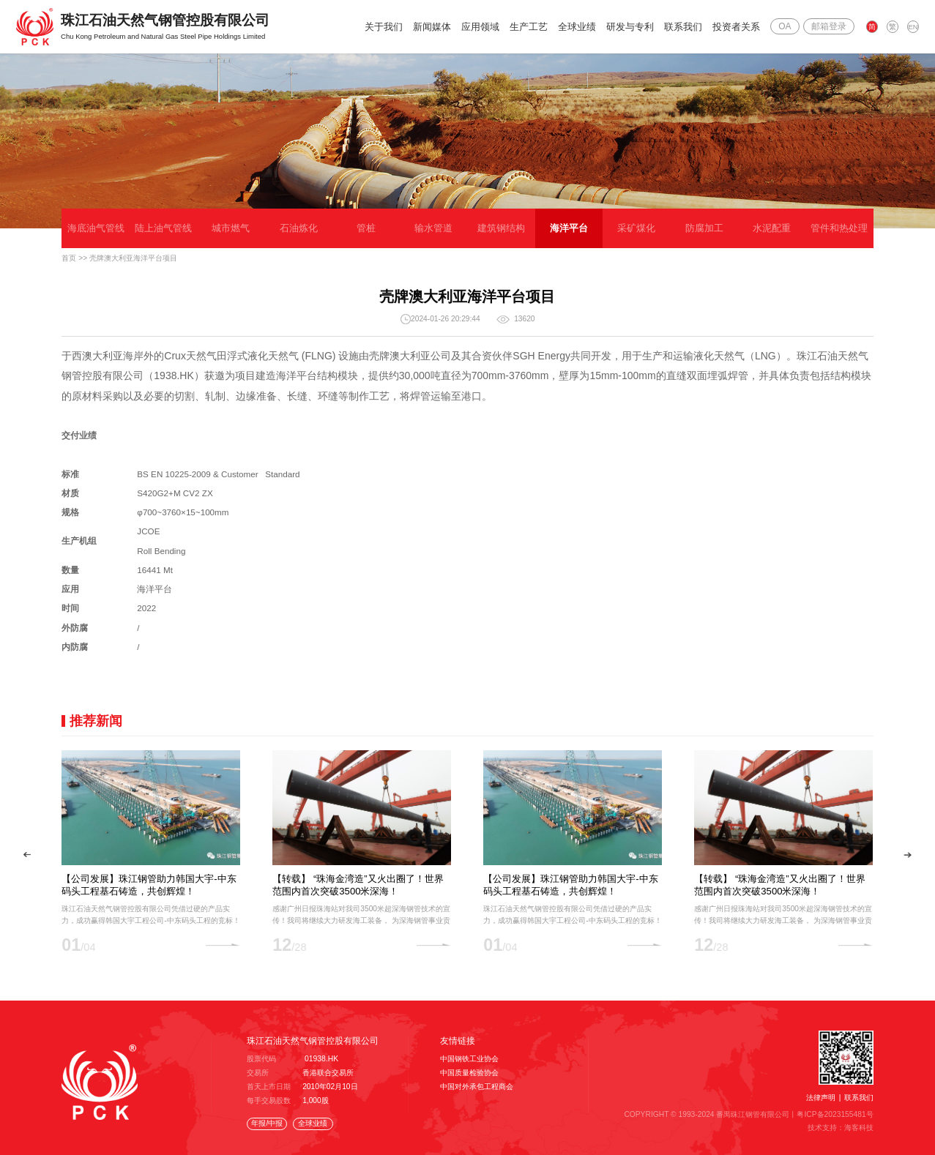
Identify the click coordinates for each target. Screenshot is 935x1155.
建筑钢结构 (501, 228)
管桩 (366, 228)
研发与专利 (631, 26)
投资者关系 (737, 26)
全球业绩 (578, 26)
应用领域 (481, 26)
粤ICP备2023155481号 (835, 1114)
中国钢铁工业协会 (469, 1059)
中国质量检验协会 (469, 1073)
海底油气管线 (95, 228)
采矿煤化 (636, 228)
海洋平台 (569, 228)
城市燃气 (231, 228)
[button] (27, 854)
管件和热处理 (839, 228)
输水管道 (433, 228)
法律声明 (820, 1098)
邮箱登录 (828, 26)
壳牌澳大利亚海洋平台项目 (133, 258)
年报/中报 (267, 1123)
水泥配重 (772, 228)
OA (785, 26)
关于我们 (384, 26)
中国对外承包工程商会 (476, 1087)
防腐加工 (704, 228)
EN (913, 27)
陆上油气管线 (163, 228)
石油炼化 (299, 228)
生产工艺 (529, 26)
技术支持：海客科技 (840, 1127)
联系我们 (684, 26)
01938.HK (321, 1059)
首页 (69, 258)
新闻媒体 (433, 26)
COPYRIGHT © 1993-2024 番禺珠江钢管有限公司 (707, 1114)
